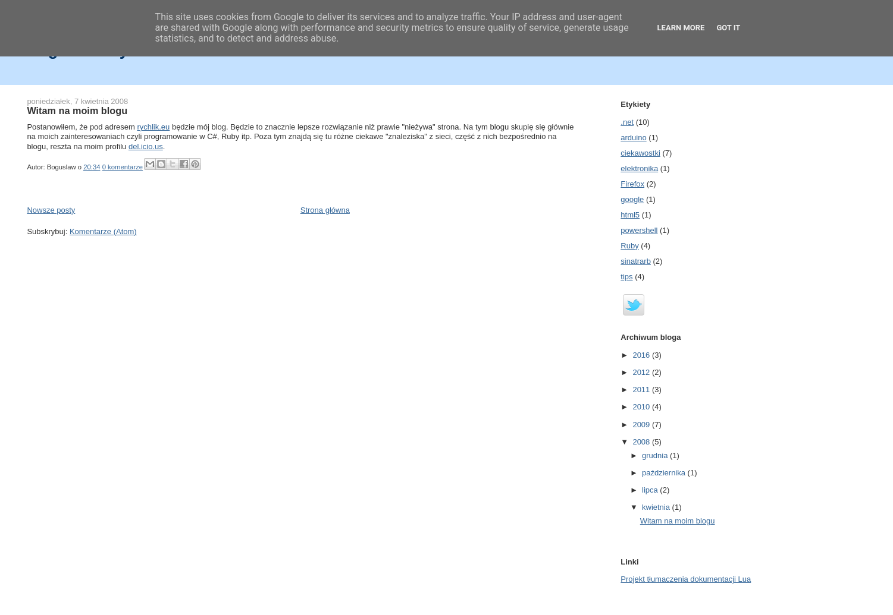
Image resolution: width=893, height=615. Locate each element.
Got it (728, 27)
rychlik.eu (153, 126)
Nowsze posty (51, 210)
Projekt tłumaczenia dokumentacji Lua (686, 579)
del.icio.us (146, 146)
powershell (639, 230)
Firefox (632, 183)
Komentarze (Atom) (103, 231)
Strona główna (325, 210)
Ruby (629, 245)
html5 (630, 214)
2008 (642, 441)
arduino (633, 137)
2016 (642, 355)
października (665, 472)
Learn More (681, 27)
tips (626, 276)
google (632, 199)
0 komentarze (122, 167)
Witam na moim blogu (77, 110)
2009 (642, 424)
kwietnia (657, 507)
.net (627, 122)
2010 (642, 406)
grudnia (656, 455)
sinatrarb (636, 261)
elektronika (639, 168)
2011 (642, 389)
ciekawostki (640, 153)
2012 (642, 372)
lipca (651, 489)
